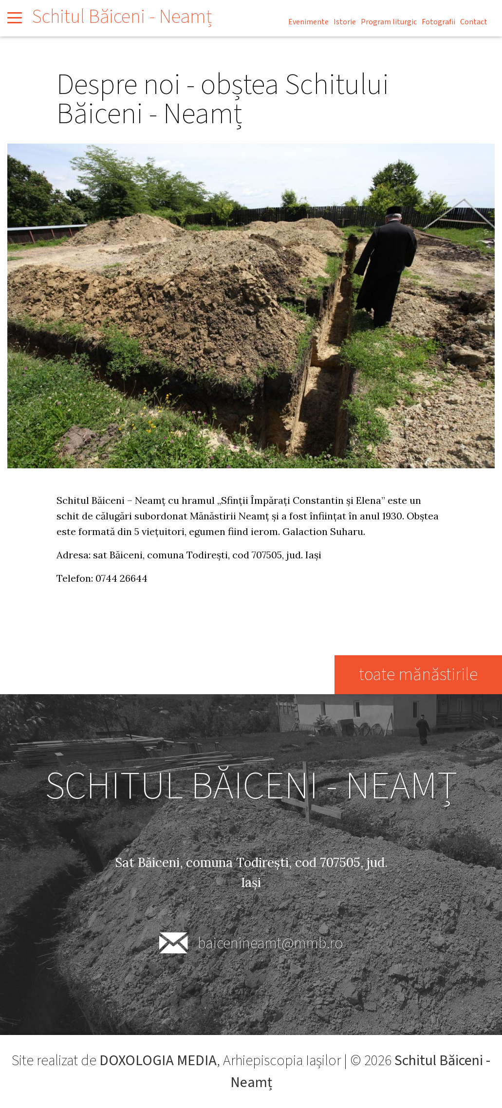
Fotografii (438, 22)
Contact (473, 22)
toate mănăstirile (418, 674)
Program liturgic (389, 22)
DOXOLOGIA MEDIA (158, 1060)
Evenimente (308, 22)
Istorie (345, 22)
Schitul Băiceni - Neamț (122, 17)
